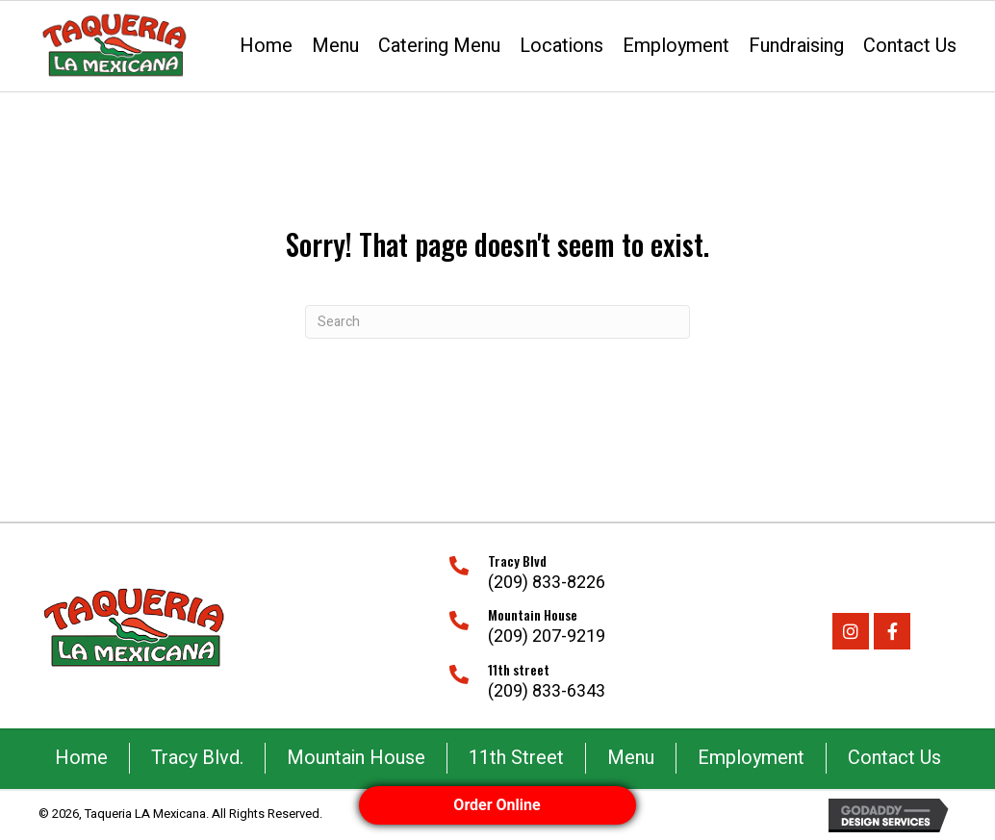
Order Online (497, 805)
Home (81, 758)
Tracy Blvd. (197, 758)
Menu (630, 758)
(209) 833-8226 (546, 583)
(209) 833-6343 (546, 691)
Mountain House (356, 758)
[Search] (497, 322)
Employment (751, 758)
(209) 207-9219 (546, 636)
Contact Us (894, 758)
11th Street (516, 758)
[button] (850, 631)
